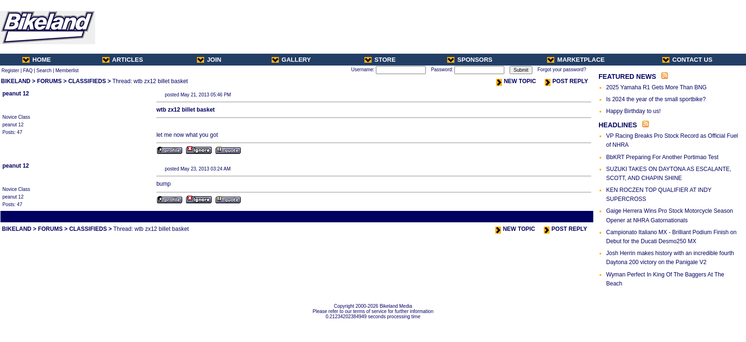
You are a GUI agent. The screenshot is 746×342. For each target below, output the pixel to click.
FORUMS (49, 81)
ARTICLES (122, 59)
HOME (36, 59)
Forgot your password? (562, 69)
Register (10, 70)
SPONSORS (469, 59)
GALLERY (291, 59)
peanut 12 (15, 93)
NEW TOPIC (516, 81)
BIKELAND (15, 81)
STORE (380, 59)
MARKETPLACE (576, 59)
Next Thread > (575, 216)
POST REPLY (566, 81)
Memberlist (67, 70)
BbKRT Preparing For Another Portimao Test (662, 157)
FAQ (27, 70)
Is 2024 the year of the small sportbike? (656, 99)
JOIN (209, 59)
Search (44, 70)
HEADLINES (618, 125)
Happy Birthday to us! (633, 111)
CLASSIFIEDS (87, 81)
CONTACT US (687, 59)
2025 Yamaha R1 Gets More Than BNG (656, 87)
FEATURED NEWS (627, 76)
